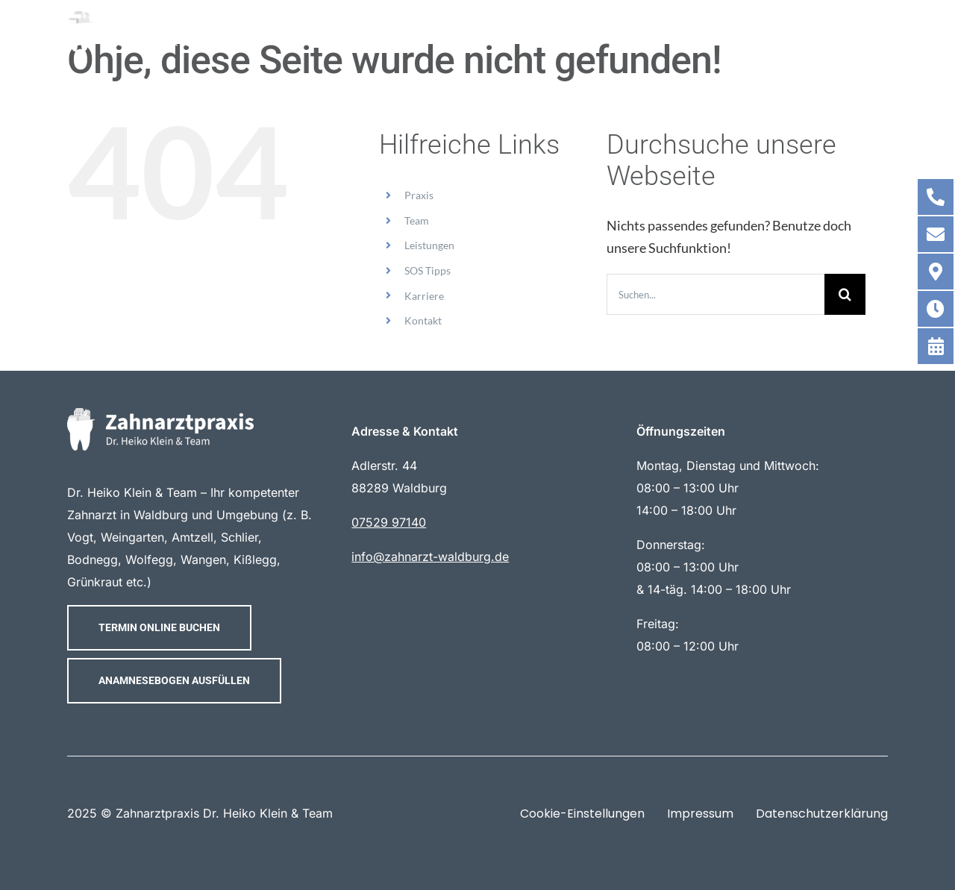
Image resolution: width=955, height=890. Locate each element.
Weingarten (132, 537)
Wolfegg (149, 559)
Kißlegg (255, 559)
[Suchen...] (715, 294)
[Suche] (844, 294)
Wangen (203, 559)
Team (416, 220)
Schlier (239, 537)
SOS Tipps (427, 270)
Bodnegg (92, 559)
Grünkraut (94, 581)
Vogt (80, 537)
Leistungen (429, 245)
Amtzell (192, 537)
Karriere (424, 295)
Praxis (418, 195)
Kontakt (423, 320)
